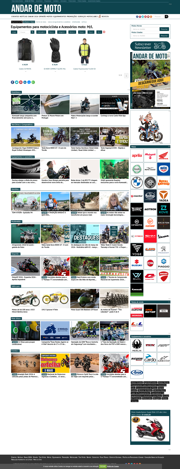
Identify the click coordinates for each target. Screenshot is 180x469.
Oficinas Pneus (159, 390)
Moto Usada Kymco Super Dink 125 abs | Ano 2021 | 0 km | (150, 426)
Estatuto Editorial (115, 457)
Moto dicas (16, 318)
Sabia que (16, 286)
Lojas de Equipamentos (140, 393)
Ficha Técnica (104, 457)
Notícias (23, 16)
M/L (99, 32)
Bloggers (156, 398)
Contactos (95, 457)
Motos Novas (164, 382)
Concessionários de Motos (146, 388)
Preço (91, 32)
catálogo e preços (29, 22)
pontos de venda (41, 22)
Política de (113, 466)
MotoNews (16, 92)
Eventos (15, 16)
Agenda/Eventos (150, 382)
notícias (84, 22)
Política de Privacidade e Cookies (133, 457)
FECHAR (102, 466)
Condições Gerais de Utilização (154, 457)
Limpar (14, 32)
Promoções (72, 16)
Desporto (15, 254)
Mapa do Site (37, 460)
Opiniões (15, 189)
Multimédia (16, 221)
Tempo (81, 32)
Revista (105, 16)
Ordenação (41, 32)
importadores (76, 22)
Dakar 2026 (33, 16)
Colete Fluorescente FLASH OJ (84, 69)
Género (72, 32)
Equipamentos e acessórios (22, 157)
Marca (51, 32)
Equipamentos (59, 16)
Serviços (82, 16)
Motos (49, 16)
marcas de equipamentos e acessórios (59, 22)
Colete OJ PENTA (25, 69)
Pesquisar (164, 29)
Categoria (61, 32)
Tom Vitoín (42, 457)
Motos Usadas (136, 382)
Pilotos (165, 398)
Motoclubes (92, 16)
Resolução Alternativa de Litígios (21, 460)
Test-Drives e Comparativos (22, 124)
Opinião (42, 16)
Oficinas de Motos (145, 390)
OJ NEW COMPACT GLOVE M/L (55, 69)
